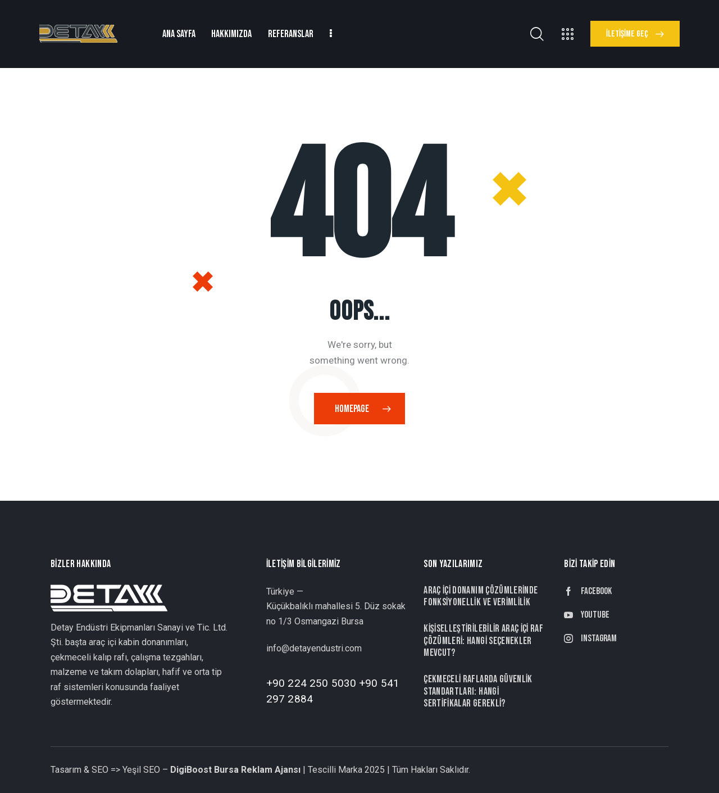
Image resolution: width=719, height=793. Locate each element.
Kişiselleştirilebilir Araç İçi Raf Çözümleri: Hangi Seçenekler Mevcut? (483, 641)
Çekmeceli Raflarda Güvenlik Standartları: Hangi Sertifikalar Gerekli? (478, 691)
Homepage (352, 409)
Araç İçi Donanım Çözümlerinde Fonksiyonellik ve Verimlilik (481, 596)
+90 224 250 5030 (311, 683)
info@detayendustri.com (314, 648)
